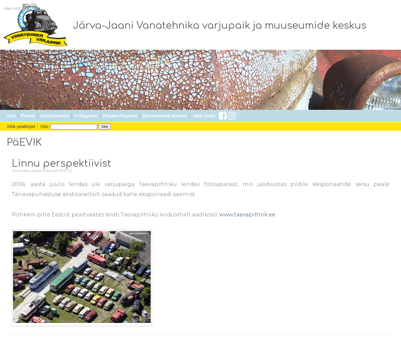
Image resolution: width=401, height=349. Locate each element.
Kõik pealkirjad (21, 126)
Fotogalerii (86, 115)
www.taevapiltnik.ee (247, 214)
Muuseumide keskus (164, 115)
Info (11, 115)
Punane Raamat (120, 115)
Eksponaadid (55, 115)
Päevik (28, 115)
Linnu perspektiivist (61, 163)
